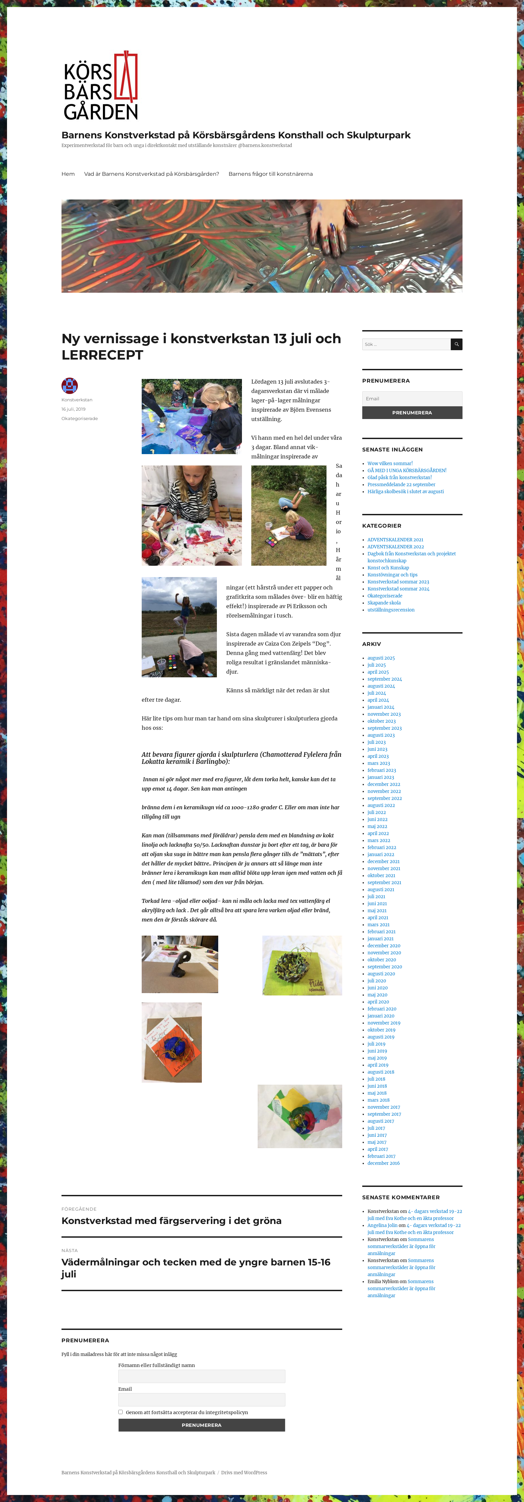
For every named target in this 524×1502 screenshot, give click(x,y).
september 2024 (385, 679)
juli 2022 (377, 812)
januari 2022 (381, 854)
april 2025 (378, 672)
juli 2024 (377, 693)
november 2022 (384, 791)
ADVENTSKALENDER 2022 (396, 547)
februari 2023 (382, 770)
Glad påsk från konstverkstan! (400, 478)
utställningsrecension (391, 610)
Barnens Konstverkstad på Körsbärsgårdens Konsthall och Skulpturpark (236, 135)
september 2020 (385, 967)
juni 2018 (377, 1086)
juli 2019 (377, 1044)
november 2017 (384, 1107)
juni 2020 (378, 988)
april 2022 (378, 833)
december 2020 (384, 946)
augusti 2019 (381, 1037)
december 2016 (384, 1163)
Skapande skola (384, 603)
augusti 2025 (381, 658)
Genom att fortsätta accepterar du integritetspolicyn (183, 1412)
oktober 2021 (381, 875)
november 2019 (384, 1023)
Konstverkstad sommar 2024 (398, 589)
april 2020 (378, 1002)
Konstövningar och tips (393, 575)
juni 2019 (377, 1051)
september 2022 (385, 798)
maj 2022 (377, 826)
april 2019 (378, 1065)
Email (125, 1389)
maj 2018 (377, 1093)
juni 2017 (377, 1135)
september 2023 (385, 728)
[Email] (412, 398)
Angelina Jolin (383, 1225)
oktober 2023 (382, 721)
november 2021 (384, 868)
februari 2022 (382, 847)
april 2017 (378, 1149)
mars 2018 (379, 1100)
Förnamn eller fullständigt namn (156, 1365)
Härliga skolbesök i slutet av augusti (406, 492)
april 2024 (378, 700)
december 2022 (384, 784)
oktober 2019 (382, 1030)
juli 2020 (377, 981)
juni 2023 (377, 749)
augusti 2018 (381, 1072)
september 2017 (384, 1114)
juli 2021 (376, 897)
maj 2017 (377, 1142)
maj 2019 (377, 1058)
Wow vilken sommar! (390, 463)
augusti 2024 (381, 686)
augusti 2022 (381, 805)
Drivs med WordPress (244, 1473)
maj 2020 (377, 995)
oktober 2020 (382, 960)
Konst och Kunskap (388, 568)
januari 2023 (381, 777)
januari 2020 (381, 1016)
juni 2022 (378, 819)
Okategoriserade (79, 418)
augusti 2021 (381, 890)
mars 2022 (379, 840)
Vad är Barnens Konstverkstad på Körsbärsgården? (151, 174)
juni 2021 (377, 904)
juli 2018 (376, 1079)
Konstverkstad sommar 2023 (398, 582)
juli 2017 (376, 1128)
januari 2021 (381, 939)
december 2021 (384, 861)
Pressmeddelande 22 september (401, 485)
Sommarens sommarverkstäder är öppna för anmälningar (401, 1246)
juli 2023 (377, 742)
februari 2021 (382, 932)
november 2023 (384, 714)
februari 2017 (382, 1156)
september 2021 (384, 882)
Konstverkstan (77, 399)
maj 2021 (377, 911)
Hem (68, 174)
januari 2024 (381, 707)
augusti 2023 (381, 735)
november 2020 (384, 953)
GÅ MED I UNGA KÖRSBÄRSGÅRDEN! (407, 470)
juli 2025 (377, 665)
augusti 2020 (381, 974)
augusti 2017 (381, 1121)
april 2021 (378, 918)
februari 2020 (382, 1009)
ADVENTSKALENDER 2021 (395, 540)
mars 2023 (379, 763)
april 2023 (378, 756)
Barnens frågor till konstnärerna (271, 174)
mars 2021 (379, 925)
